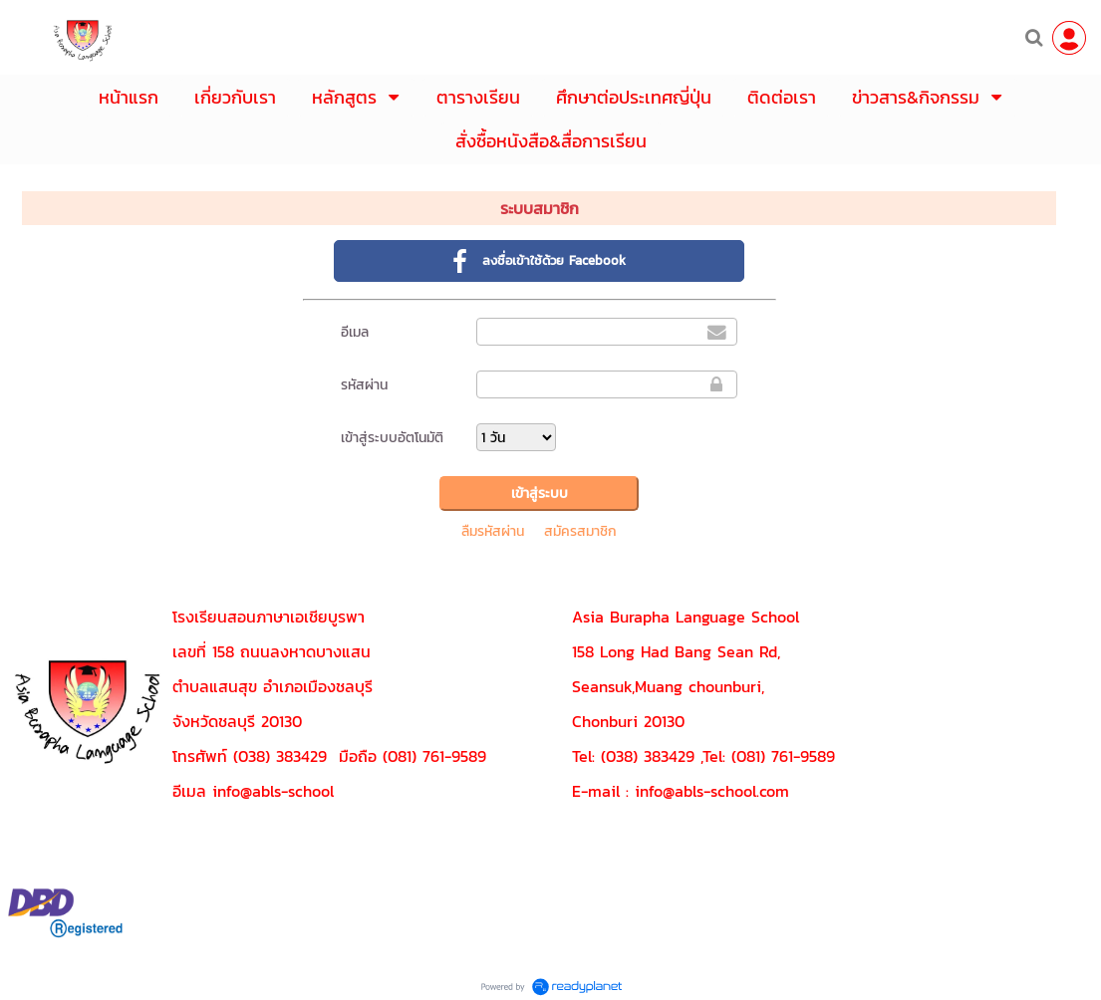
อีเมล (355, 332)
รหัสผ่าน (364, 385)
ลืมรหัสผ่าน (492, 531)
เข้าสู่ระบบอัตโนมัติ (392, 437)
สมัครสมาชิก (580, 531)
